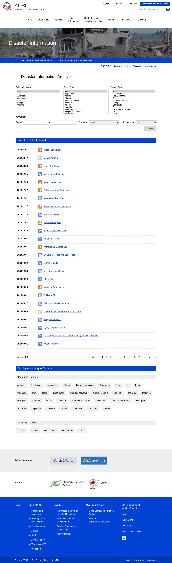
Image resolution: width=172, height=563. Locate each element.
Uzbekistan (78, 408)
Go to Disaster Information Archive (36, 60)
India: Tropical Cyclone (51, 174)
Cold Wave (134, 94)
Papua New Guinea (81, 401)
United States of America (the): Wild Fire (59, 312)
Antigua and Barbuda (86, 112)
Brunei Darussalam (85, 385)
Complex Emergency (134, 100)
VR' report (36, 549)
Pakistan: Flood (48, 295)
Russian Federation (121, 401)
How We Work (38, 526)
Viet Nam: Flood (48, 215)
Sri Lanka (21, 408)
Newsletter (141, 20)
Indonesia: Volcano (49, 182)
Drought (134, 103)
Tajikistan (36, 408)
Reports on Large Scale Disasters (76, 60)
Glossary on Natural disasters (155, 4)
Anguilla (86, 107)
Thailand (51, 408)
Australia (21, 431)
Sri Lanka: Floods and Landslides (56, 255)
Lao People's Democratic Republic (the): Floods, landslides (68, 336)
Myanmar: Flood (48, 239)
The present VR (38, 544)
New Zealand (50, 431)
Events (111, 20)
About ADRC (43, 20)
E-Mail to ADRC (21, 560)
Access (34, 531)
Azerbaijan (36, 385)
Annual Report (38, 540)
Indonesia (22, 393)
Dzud (134, 98)
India (137, 385)
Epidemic (134, 107)
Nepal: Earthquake (49, 223)
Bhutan (67, 385)
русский (133, 3)
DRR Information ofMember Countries (93, 19)
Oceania (38, 105)
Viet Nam (93, 408)
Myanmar (36, 401)
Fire (134, 112)
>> (155, 357)
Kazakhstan (58, 393)
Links (46, 560)
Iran (34, 393)
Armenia (21, 385)
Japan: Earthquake (49, 150)
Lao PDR (118, 393)
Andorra (86, 103)
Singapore (140, 401)
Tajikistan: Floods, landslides (54, 304)
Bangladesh (52, 385)
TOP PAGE (106, 66)
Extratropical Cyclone (134, 109)
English (105, 3)
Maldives (146, 393)
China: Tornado (48, 263)
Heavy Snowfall (134, 96)
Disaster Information (122, 66)
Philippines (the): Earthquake (54, 190)
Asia (38, 100)
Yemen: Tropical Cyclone (52, 231)
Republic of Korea (78, 393)
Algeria (86, 98)
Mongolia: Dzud (48, 158)
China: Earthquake (49, 166)
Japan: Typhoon (48, 344)
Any (38, 91)
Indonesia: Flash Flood (51, 198)
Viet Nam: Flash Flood (51, 271)
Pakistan (62, 401)
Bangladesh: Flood (49, 320)
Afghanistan (86, 94)
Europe (38, 103)
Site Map (56, 560)
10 (134, 357)
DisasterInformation (73, 19)
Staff (33, 535)
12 (145, 357)
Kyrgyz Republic (100, 393)
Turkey (63, 408)
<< (92, 357)
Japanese (119, 3)
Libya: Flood (46, 279)
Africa (38, 94)
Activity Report (63, 534)
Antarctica (38, 98)
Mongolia (21, 401)
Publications (125, 20)
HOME (29, 20)
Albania (86, 96)
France (34, 431)
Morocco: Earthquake (51, 287)
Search (150, 128)
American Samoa (86, 100)
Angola (86, 105)
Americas (38, 96)
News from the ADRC (132, 531)
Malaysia (132, 393)
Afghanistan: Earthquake (52, 247)
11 (139, 357)
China (118, 385)
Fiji (128, 385)
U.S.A (81, 431)
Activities (59, 20)
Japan (45, 393)
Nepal (49, 401)
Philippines (101, 401)
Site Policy (36, 560)
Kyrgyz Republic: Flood (51, 328)
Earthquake (134, 105)
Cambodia (105, 385)
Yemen (106, 408)
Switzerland (67, 431)
